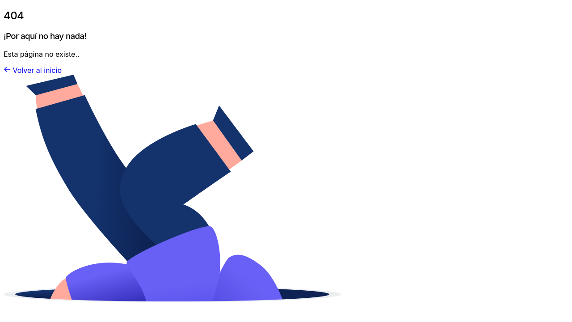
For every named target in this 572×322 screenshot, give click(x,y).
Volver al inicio (37, 70)
